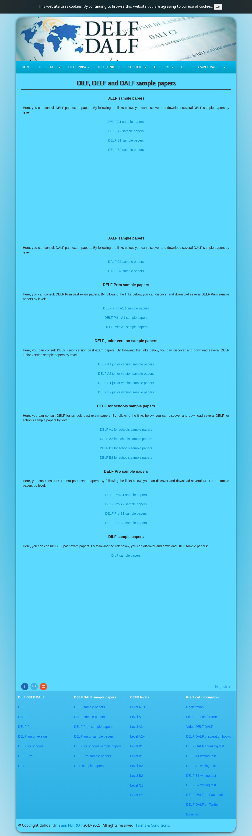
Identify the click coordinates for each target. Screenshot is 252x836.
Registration (195, 707)
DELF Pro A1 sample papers (126, 495)
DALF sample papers (89, 717)
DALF (22, 717)
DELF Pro (164, 67)
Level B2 (136, 766)
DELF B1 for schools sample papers (126, 448)
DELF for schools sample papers (98, 746)
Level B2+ (137, 775)
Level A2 (136, 726)
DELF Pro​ (25, 756)
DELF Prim (79, 67)
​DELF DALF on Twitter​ (202, 804)
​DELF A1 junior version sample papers (126, 364)
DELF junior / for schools (122, 67)
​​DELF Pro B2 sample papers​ (126, 523)
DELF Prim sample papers (93, 726)
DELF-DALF (50, 67)
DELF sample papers (89, 707)
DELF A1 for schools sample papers (126, 429)
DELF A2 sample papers (126, 131)
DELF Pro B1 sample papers (126, 513)
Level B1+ (137, 756)
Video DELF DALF (199, 726)
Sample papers (211, 67)
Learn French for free (201, 717)
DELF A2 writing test (201, 766)
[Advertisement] (126, 194)
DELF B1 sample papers (126, 140)
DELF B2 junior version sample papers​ (126, 392)
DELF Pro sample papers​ (92, 756)
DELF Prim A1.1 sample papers (126, 308)
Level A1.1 (137, 707)
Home (27, 67)
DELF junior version (32, 736)
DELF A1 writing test (201, 756)
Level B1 (136, 746)
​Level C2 (136, 795)
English (223, 686)
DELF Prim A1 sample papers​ (126, 317)
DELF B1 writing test (201, 775)
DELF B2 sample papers (126, 150)
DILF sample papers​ (89, 766)
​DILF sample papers (126, 555)
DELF (22, 707)
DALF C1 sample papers (126, 262)
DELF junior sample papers (94, 736)
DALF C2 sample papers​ (126, 271)
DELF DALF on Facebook (205, 795)
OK (218, 7)
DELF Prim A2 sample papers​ (126, 327)
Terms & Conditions (152, 825)
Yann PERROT (70, 825)
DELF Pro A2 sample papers (126, 504)
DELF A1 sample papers (126, 122)
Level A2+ (137, 736)
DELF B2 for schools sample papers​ (126, 457)
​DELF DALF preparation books (208, 736)
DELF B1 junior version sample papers (126, 383)
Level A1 (136, 717)
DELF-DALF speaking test (205, 746)
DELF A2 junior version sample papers (126, 373)
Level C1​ (136, 785)
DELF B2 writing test (201, 785)
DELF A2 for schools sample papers (126, 439)
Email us (192, 814)
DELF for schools (30, 746)
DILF (185, 67)
